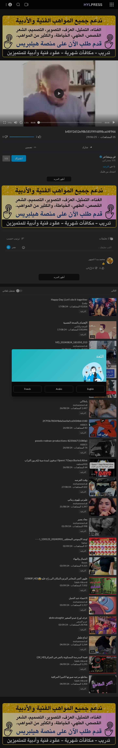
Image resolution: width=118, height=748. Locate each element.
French (27, 389)
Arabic (59, 389)
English (90, 389)
